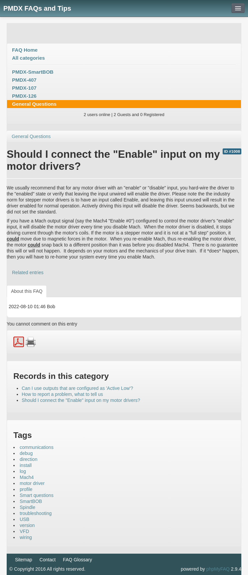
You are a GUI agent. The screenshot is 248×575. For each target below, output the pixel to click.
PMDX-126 (24, 96)
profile (26, 489)
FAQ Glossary (77, 559)
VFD (24, 531)
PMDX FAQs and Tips (37, 8)
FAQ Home (25, 50)
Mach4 (27, 477)
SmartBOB (31, 501)
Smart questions (36, 495)
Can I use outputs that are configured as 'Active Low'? (77, 388)
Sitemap (23, 559)
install (26, 465)
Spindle (27, 507)
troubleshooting (36, 513)
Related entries (27, 272)
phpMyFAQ (218, 569)
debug (26, 453)
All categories (28, 58)
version (27, 525)
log (23, 471)
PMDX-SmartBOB (32, 72)
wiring (26, 537)
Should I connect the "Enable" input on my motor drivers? (81, 400)
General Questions (34, 104)
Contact (47, 559)
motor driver (32, 483)
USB (24, 519)
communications (36, 447)
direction (28, 459)
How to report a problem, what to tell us (62, 394)
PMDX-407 (24, 80)
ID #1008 (232, 151)
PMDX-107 (24, 88)
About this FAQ (26, 291)
